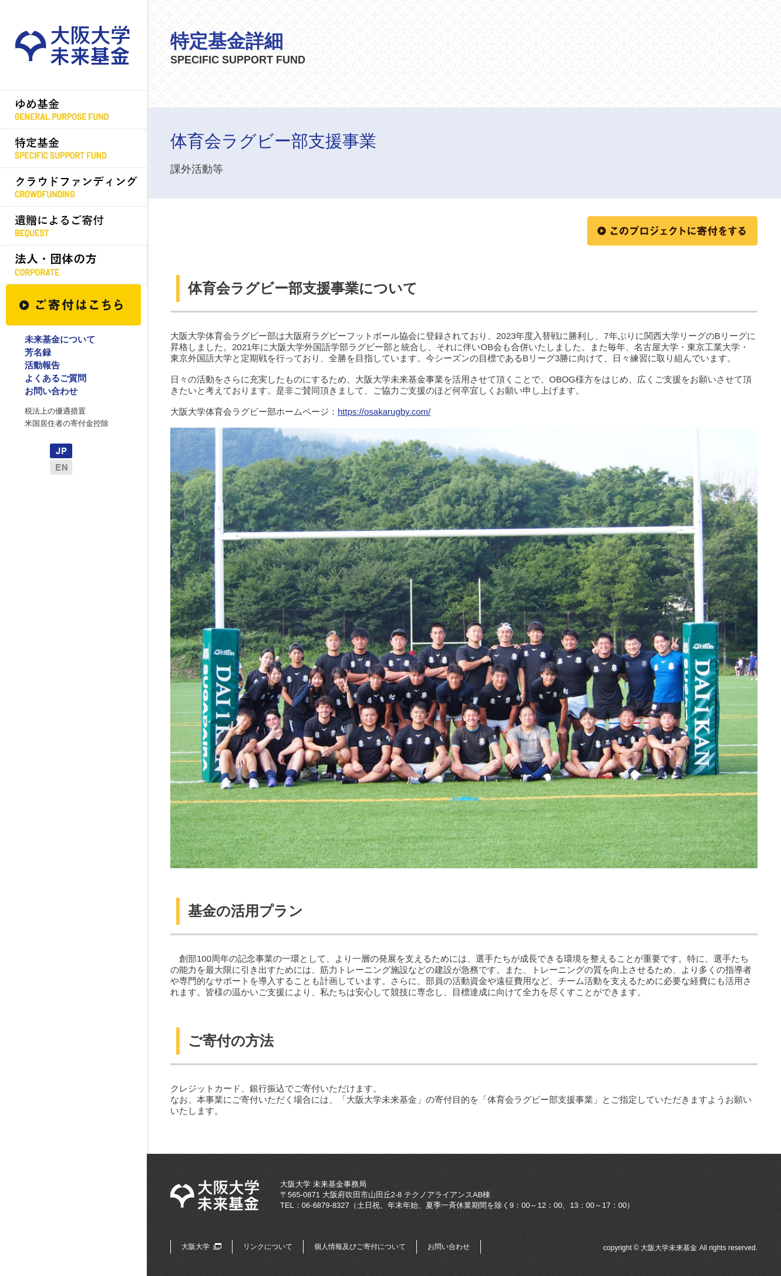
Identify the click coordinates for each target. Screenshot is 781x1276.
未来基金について (60, 339)
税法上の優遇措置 (55, 411)
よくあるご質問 (55, 378)
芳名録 (38, 352)
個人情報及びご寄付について (360, 1247)
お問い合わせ (51, 391)
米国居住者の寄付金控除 (67, 423)
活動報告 (42, 365)
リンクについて (267, 1247)
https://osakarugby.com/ (384, 412)
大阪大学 (195, 1247)
